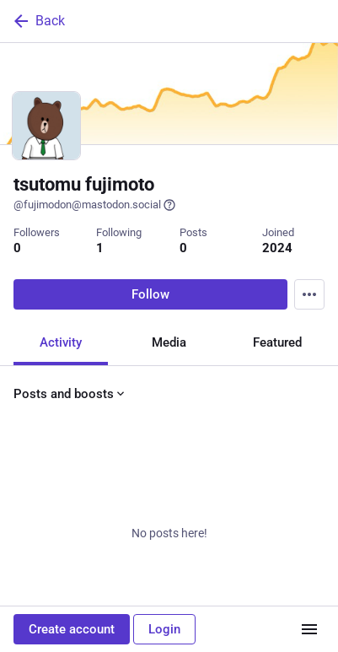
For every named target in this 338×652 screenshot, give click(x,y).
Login (164, 629)
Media (169, 342)
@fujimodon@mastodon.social (94, 205)
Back (38, 21)
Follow (150, 294)
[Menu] (309, 294)
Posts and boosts (70, 393)
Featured (277, 342)
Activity (61, 342)
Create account (72, 629)
